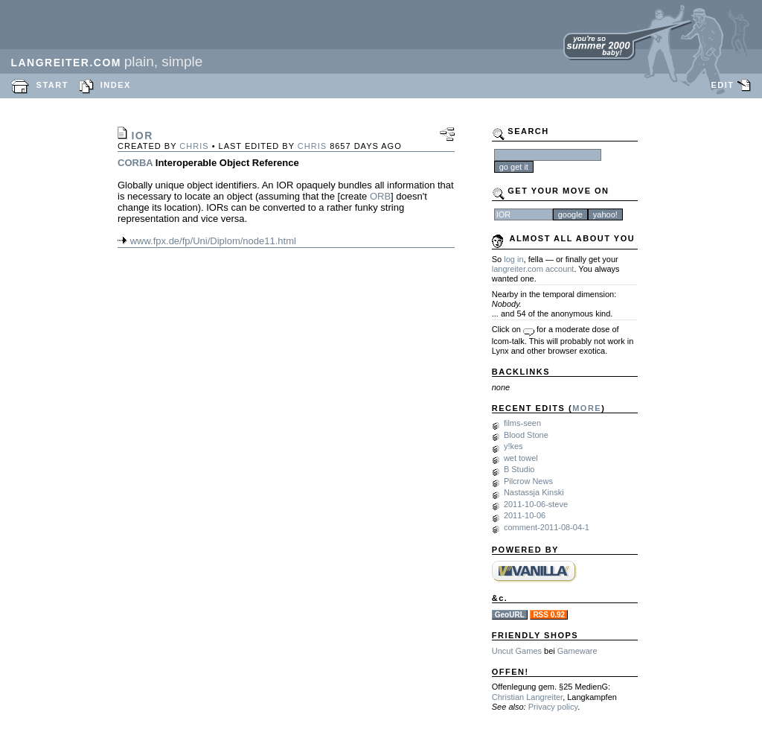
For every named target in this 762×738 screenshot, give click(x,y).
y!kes (513, 446)
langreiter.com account (533, 268)
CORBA (135, 162)
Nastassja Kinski (534, 492)
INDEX (115, 84)
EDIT (722, 84)
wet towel (521, 458)
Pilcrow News (528, 481)
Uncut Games (517, 650)
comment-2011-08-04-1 (546, 527)
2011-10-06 (524, 515)
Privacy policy (552, 706)
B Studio (519, 469)
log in (513, 259)
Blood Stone (526, 434)
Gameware (577, 650)
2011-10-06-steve (536, 504)
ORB (380, 196)
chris (193, 145)
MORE (586, 408)
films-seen (522, 423)
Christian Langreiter (527, 697)
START (52, 84)
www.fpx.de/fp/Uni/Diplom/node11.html (213, 240)
